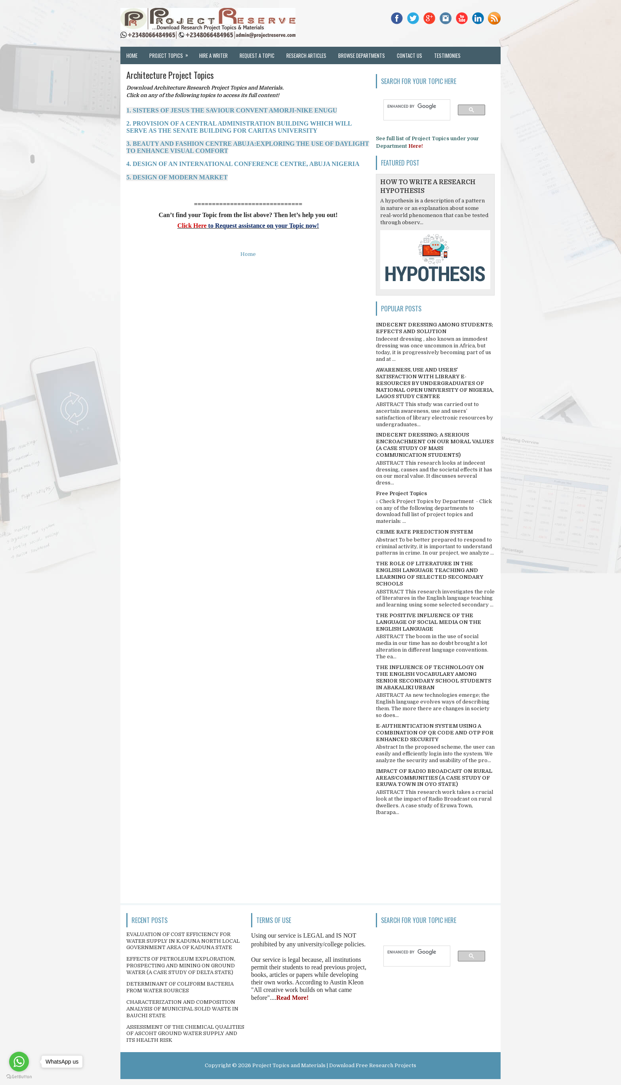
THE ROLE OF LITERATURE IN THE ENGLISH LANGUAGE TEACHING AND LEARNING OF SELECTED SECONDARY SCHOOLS (429, 574)
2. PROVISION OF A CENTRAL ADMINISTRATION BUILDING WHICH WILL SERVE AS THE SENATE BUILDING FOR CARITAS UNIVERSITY (239, 127)
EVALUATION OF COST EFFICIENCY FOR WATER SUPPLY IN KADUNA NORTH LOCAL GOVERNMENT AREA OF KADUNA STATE (183, 941)
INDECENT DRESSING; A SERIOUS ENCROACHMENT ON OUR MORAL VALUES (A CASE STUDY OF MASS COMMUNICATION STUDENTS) (434, 445)
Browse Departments (361, 55)
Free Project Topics (401, 493)
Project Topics (171, 53)
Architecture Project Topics (170, 75)
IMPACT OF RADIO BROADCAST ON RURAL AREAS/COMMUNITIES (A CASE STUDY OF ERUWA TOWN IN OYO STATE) (434, 778)
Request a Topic (257, 55)
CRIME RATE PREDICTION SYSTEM (424, 532)
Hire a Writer (213, 55)
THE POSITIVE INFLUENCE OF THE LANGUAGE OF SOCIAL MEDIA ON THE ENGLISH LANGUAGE (428, 622)
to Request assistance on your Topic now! (263, 225)
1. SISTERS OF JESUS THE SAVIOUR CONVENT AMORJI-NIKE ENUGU (231, 110)
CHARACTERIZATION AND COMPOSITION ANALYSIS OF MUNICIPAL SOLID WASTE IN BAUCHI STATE (182, 1008)
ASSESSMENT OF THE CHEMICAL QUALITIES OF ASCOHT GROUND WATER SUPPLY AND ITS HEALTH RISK (185, 1033)
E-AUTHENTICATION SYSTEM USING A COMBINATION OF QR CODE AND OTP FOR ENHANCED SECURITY (434, 732)
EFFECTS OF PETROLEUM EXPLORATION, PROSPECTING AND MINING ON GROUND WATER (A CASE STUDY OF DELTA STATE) (180, 965)
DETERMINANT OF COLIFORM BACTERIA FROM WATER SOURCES (180, 987)
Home (131, 55)
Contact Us (409, 55)
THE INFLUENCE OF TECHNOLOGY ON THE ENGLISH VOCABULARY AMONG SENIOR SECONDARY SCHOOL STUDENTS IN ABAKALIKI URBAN (433, 677)
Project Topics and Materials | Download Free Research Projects (334, 1065)
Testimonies (447, 55)
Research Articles (306, 55)
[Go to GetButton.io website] (19, 1076)
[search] (413, 106)
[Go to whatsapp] (19, 1062)
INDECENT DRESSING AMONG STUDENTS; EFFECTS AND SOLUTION (434, 328)
